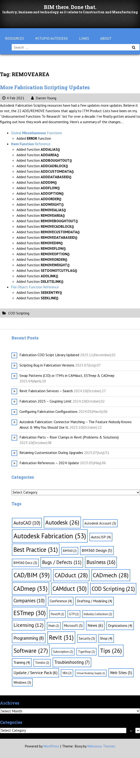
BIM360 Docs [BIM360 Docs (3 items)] (25, 563)
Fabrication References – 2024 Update (49, 463)
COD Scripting (18, 313)
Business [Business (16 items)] (100, 562)
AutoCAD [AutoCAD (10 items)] (26, 523)
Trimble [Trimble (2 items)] (42, 663)
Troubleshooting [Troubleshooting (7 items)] (72, 662)
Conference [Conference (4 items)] (61, 601)
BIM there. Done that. (70, 7)
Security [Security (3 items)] (87, 638)
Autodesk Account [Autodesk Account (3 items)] (100, 523)
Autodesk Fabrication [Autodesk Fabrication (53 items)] (49, 535)
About (106, 38)
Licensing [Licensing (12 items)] (28, 625)
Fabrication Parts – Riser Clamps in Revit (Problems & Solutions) (69, 437)
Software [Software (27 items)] (30, 650)
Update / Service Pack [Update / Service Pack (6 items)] (35, 672)
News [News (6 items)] (95, 625)
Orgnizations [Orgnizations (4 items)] (120, 625)
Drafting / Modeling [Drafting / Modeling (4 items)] (94, 601)
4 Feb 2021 (13, 98)
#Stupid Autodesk (51, 38)
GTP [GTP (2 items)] (74, 614)
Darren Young (43, 98)
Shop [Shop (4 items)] (106, 638)
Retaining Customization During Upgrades (51, 452)
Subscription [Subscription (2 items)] (63, 652)
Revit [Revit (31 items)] (61, 637)
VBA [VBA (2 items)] (67, 673)
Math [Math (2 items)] (53, 626)
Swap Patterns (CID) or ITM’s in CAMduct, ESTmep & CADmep (66, 375)
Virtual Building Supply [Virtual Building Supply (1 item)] (91, 673)
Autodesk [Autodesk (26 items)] (62, 522)
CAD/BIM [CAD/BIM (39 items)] (31, 575)
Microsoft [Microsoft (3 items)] (73, 625)
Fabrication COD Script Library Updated (49, 355)
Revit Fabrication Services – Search (46, 391)
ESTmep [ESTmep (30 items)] (29, 613)
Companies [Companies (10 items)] (29, 600)
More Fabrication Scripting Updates (45, 87)
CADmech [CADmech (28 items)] (111, 575)
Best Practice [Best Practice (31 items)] (35, 549)
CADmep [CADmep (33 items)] (30, 588)
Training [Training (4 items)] (21, 662)
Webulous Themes (101, 746)
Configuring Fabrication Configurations (48, 411)
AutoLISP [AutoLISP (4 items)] (101, 537)
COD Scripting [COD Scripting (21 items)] (113, 588)
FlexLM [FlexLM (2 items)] (57, 614)
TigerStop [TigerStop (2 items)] (86, 652)
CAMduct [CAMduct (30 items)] (70, 588)
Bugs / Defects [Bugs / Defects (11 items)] (61, 562)
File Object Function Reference (35, 287)
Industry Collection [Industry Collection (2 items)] (98, 614)
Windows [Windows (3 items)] (22, 682)
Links (84, 38)
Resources (14, 38)
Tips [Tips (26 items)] (111, 650)
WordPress (51, 746)
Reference (30, 144)
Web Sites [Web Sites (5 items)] (121, 672)
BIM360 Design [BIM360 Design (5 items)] (97, 550)
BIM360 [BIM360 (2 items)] (70, 551)
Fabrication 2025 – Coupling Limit (45, 401)
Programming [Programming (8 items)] (28, 638)
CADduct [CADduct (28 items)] (71, 575)
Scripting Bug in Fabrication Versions (46, 365)
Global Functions (36, 132)
